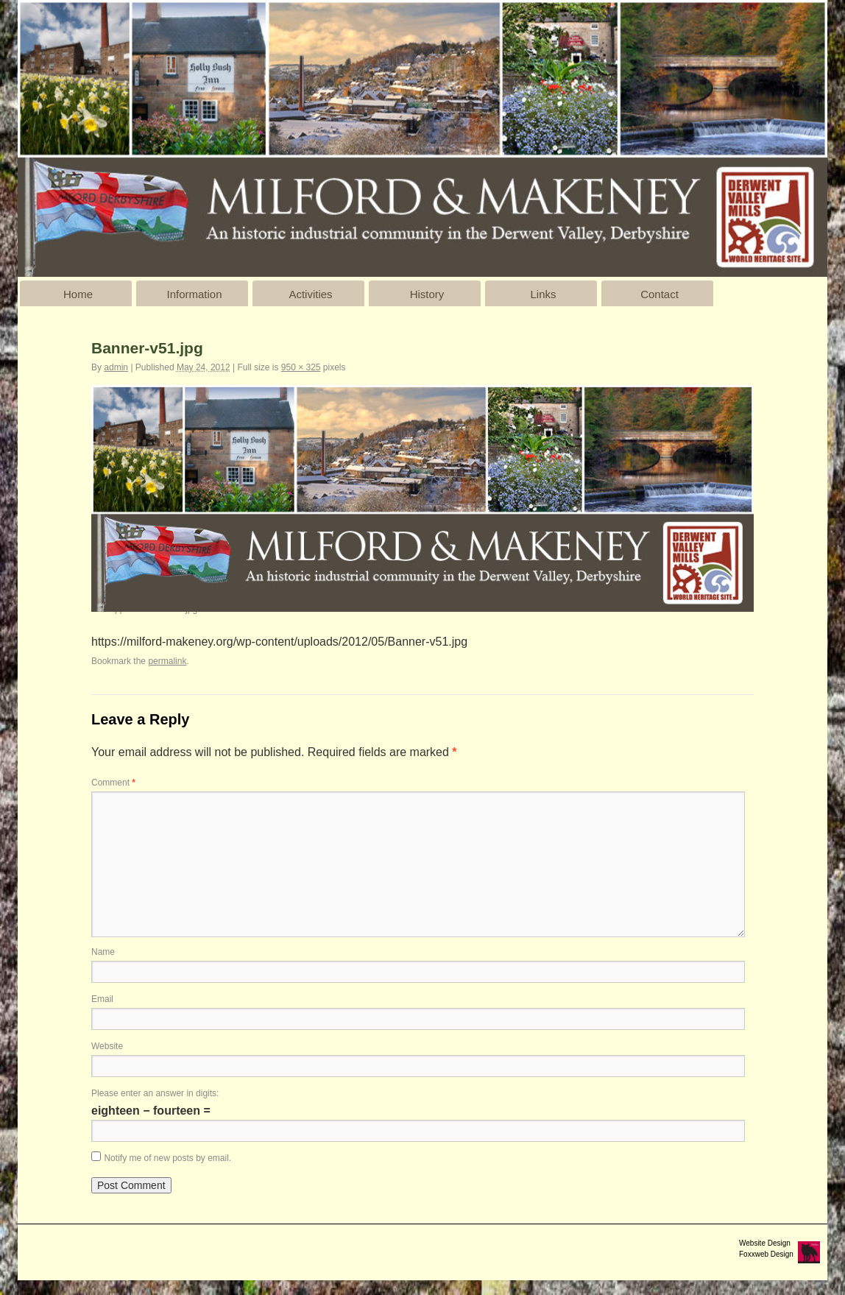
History (427, 294)
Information (194, 294)
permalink (167, 661)
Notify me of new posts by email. (167, 1158)
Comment (113, 782)
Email (102, 999)
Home (78, 294)
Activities (310, 294)
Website (107, 1046)
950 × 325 (301, 367)
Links (543, 294)
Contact (659, 294)
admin (116, 367)
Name (103, 952)
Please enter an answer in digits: (155, 1093)
